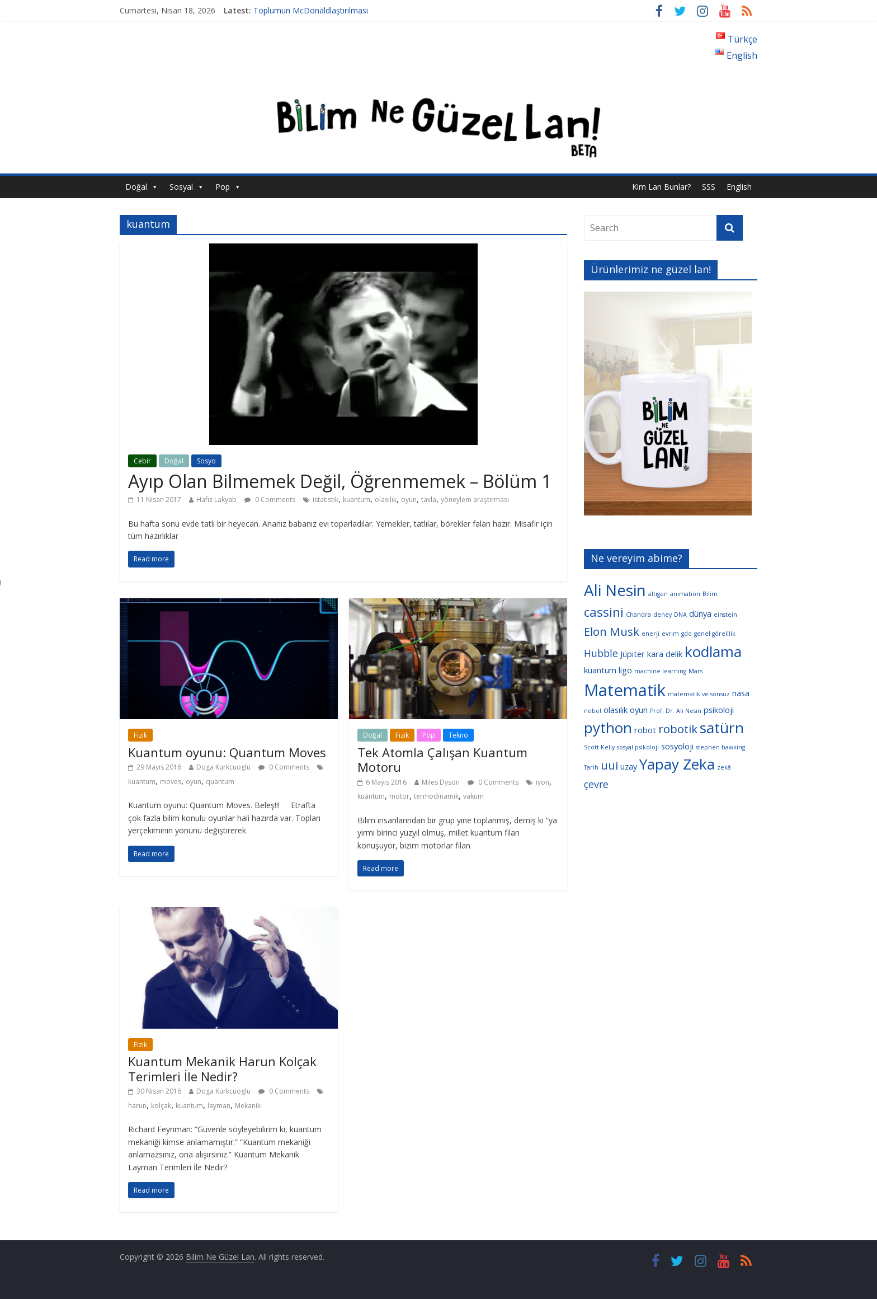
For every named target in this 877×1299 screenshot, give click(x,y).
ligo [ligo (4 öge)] (625, 670)
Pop (222, 186)
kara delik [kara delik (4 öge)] (664, 653)
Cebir (142, 461)
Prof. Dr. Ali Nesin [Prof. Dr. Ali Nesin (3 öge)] (675, 711)
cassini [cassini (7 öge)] (604, 612)
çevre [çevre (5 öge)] (596, 784)
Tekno (458, 735)
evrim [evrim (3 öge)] (670, 633)
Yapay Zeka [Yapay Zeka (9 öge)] (677, 764)
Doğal (136, 186)
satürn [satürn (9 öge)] (722, 728)
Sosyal (181, 186)
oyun (409, 499)
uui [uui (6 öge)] (609, 765)
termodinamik (436, 796)
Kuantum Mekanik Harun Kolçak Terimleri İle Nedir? (222, 1068)
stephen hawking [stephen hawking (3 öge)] (720, 747)
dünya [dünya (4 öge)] (700, 613)
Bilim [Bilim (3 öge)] (710, 594)
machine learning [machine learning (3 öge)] (660, 671)
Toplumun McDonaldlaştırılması (310, 10)
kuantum (356, 499)
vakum (473, 796)
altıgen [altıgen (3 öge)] (658, 594)
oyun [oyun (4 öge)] (639, 709)
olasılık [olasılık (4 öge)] (615, 709)
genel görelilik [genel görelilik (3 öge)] (714, 633)
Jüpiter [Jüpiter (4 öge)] (632, 653)
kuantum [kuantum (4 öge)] (600, 670)
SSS (708, 186)
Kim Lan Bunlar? (661, 186)
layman (219, 1105)
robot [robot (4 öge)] (645, 729)
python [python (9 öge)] (608, 728)
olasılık (386, 499)
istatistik (325, 499)
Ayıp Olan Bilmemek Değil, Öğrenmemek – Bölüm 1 (339, 481)
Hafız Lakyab (216, 499)
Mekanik (248, 1105)
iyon (542, 782)
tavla (428, 499)
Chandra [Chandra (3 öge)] (638, 614)
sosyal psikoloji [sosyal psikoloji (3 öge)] (638, 747)
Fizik (140, 735)
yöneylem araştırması (475, 499)
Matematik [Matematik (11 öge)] (625, 690)
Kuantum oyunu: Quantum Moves (227, 752)
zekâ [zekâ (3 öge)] (724, 767)
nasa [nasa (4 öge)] (740, 692)
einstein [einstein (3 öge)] (725, 614)
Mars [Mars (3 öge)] (695, 671)
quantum (220, 781)
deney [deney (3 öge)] (662, 614)
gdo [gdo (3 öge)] (686, 633)
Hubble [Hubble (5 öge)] (601, 653)
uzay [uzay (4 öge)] (628, 766)
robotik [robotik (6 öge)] (677, 729)
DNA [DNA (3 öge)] (680, 614)
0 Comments (269, 499)
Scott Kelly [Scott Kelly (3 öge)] (599, 747)
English (739, 186)
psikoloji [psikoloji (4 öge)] (719, 709)
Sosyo (206, 461)
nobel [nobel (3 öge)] (592, 711)
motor (399, 796)
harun (137, 1105)
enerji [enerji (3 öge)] (650, 633)
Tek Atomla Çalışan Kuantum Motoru (442, 759)
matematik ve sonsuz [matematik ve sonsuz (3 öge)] (699, 694)
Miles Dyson (441, 782)
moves (170, 781)
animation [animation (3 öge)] (685, 594)
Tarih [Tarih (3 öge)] (591, 767)
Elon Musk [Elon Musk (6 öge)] (611, 631)
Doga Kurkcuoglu (223, 767)
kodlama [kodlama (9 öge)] (713, 651)
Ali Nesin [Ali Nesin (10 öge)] (615, 590)
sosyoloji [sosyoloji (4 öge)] (677, 746)
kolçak (161, 1105)
